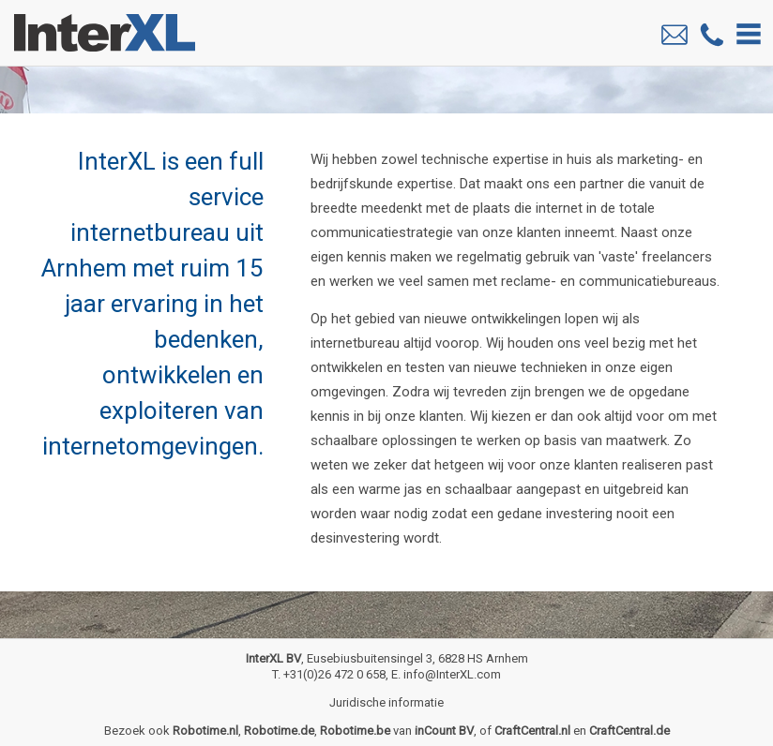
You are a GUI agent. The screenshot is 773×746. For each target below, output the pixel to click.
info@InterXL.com (452, 674)
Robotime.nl (205, 731)
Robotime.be (355, 731)
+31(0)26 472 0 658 (334, 674)
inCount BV (444, 731)
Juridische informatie (386, 702)
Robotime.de (279, 731)
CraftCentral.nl (532, 731)
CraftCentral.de (629, 731)
